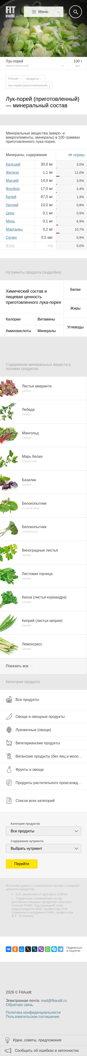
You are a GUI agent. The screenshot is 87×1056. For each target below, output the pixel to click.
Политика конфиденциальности (33, 1012)
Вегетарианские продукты (33, 743)
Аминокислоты (18, 331)
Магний (12, 181)
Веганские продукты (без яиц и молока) (45, 756)
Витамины (46, 319)
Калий (11, 197)
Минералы (47, 331)
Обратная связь (19, 1005)
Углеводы (75, 327)
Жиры (75, 308)
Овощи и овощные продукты (35, 716)
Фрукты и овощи (25, 769)
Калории (13, 319)
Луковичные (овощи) (28, 729)
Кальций (13, 164)
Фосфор (13, 189)
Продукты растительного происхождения (46, 782)
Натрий (12, 205)
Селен (11, 237)
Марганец (14, 229)
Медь (10, 221)
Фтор (10, 246)
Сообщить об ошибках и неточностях (47, 1051)
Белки (75, 289)
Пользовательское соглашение (32, 1017)
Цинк (10, 213)
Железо (12, 172)
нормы (79, 155)
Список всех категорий (30, 800)
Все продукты (22, 699)
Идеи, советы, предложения (37, 1040)
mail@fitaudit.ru (54, 1001)
